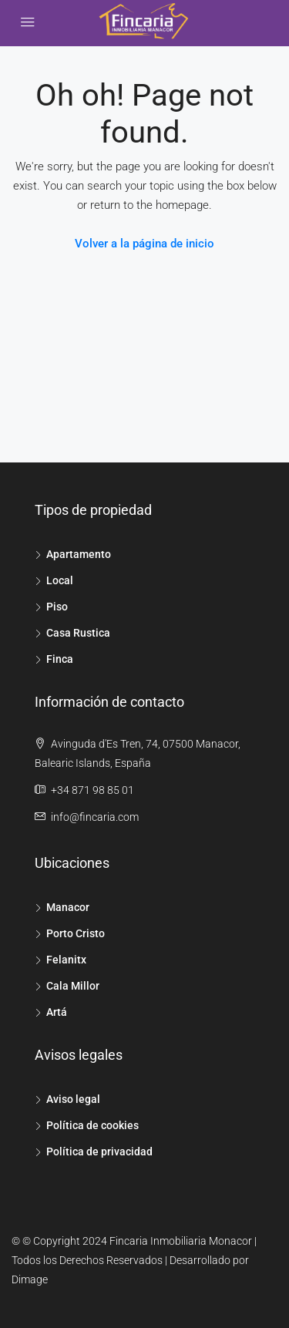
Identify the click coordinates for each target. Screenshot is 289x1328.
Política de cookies (92, 1125)
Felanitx (66, 959)
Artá (56, 1012)
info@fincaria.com (95, 817)
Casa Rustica (78, 633)
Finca (59, 659)
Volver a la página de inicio (144, 243)
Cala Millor (72, 986)
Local (59, 580)
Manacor (67, 907)
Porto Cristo (75, 933)
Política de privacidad (99, 1151)
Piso (57, 606)
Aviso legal (73, 1099)
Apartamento (78, 554)
